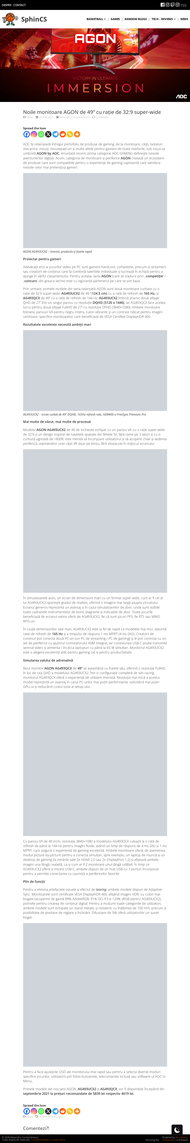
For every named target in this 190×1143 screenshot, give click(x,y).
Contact (19, 5)
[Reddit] (62, 134)
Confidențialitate (40, 1139)
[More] (77, 134)
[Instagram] (34, 134)
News (184, 19)
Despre (6, 5)
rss (183, 5)
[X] (48, 134)
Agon (60, 1116)
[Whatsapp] (41, 134)
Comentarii (100, 117)
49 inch (51, 1116)
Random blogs (136, 19)
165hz (42, 1116)
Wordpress (182, 1137)
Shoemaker (167, 1140)
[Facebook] (26, 134)
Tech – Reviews (162, 19)
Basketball (95, 19)
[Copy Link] (70, 134)
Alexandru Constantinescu (74, 117)
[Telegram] (55, 134)
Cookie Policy (58, 1139)
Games (115, 19)
